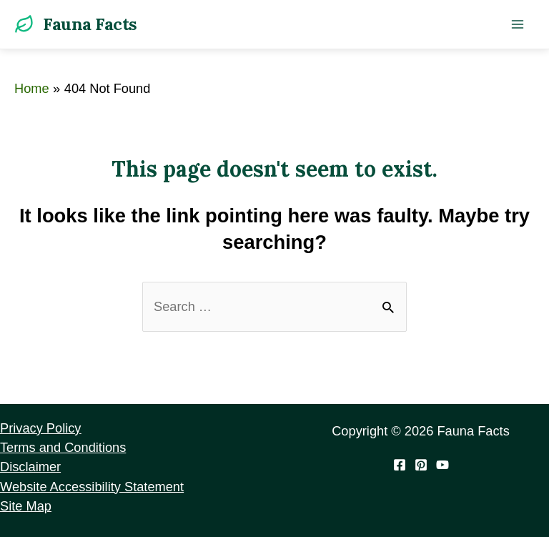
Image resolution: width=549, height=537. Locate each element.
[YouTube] (442, 464)
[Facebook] (399, 464)
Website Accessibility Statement (92, 486)
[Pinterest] (421, 464)
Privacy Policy (40, 427)
